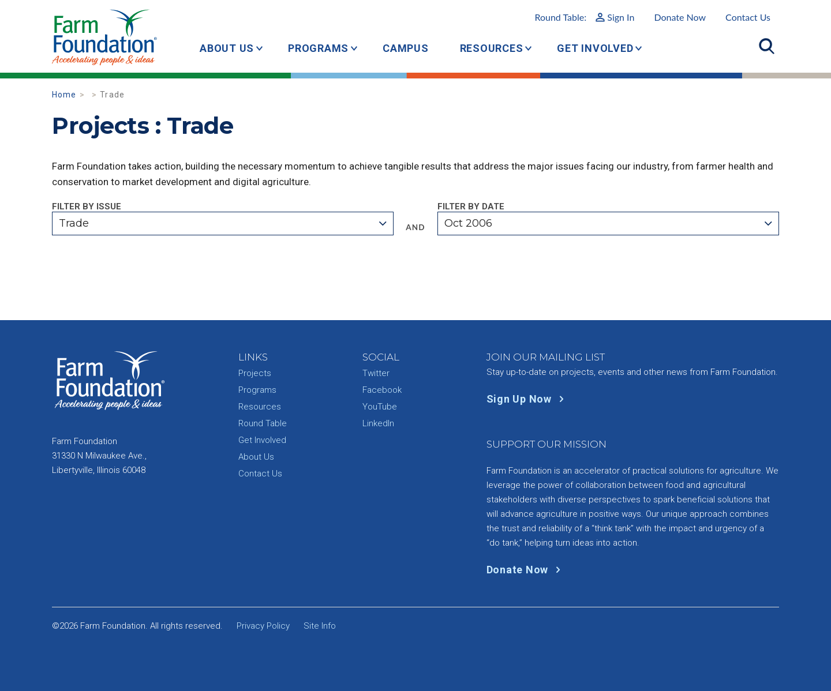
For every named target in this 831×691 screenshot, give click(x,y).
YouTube (379, 406)
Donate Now (680, 17)
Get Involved (595, 48)
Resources (491, 48)
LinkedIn (378, 423)
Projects (254, 373)
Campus (406, 48)
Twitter (376, 373)
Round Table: (584, 17)
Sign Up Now (527, 399)
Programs (318, 48)
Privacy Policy (263, 626)
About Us (227, 48)
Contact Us (747, 17)
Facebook (382, 390)
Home (64, 94)
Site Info (320, 626)
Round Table (262, 423)
